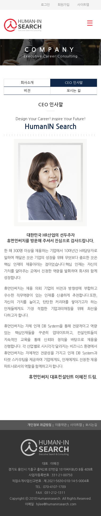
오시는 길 (74, 90)
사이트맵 (83, 4)
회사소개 (27, 82)
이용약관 (61, 425)
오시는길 (91, 425)
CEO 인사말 (74, 82)
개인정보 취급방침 (39, 425)
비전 (27, 90)
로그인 (45, 4)
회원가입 (63, 4)
